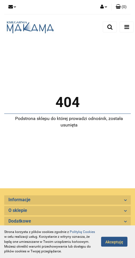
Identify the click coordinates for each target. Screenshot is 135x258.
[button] (121, 7)
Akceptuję (114, 242)
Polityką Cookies (82, 232)
